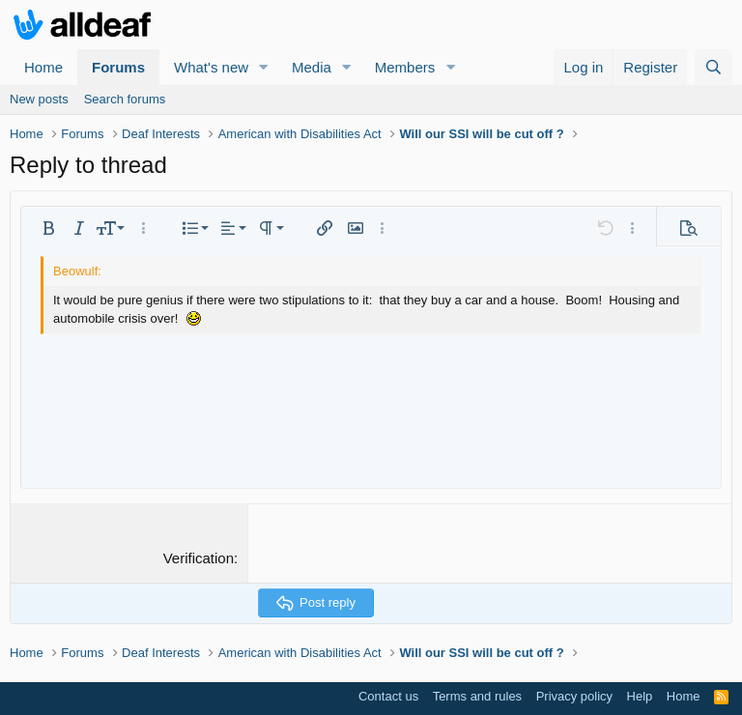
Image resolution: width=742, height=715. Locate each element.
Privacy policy (574, 696)
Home (43, 67)
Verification (198, 558)
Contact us (388, 696)
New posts (39, 99)
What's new (211, 67)
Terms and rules (477, 696)
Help (640, 696)
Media (311, 67)
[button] (263, 67)
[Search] (713, 67)
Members (405, 67)
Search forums (125, 99)
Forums (118, 67)
